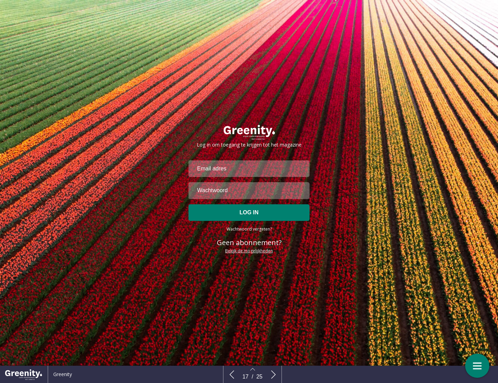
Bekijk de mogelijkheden (249, 257)
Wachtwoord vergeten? (249, 235)
